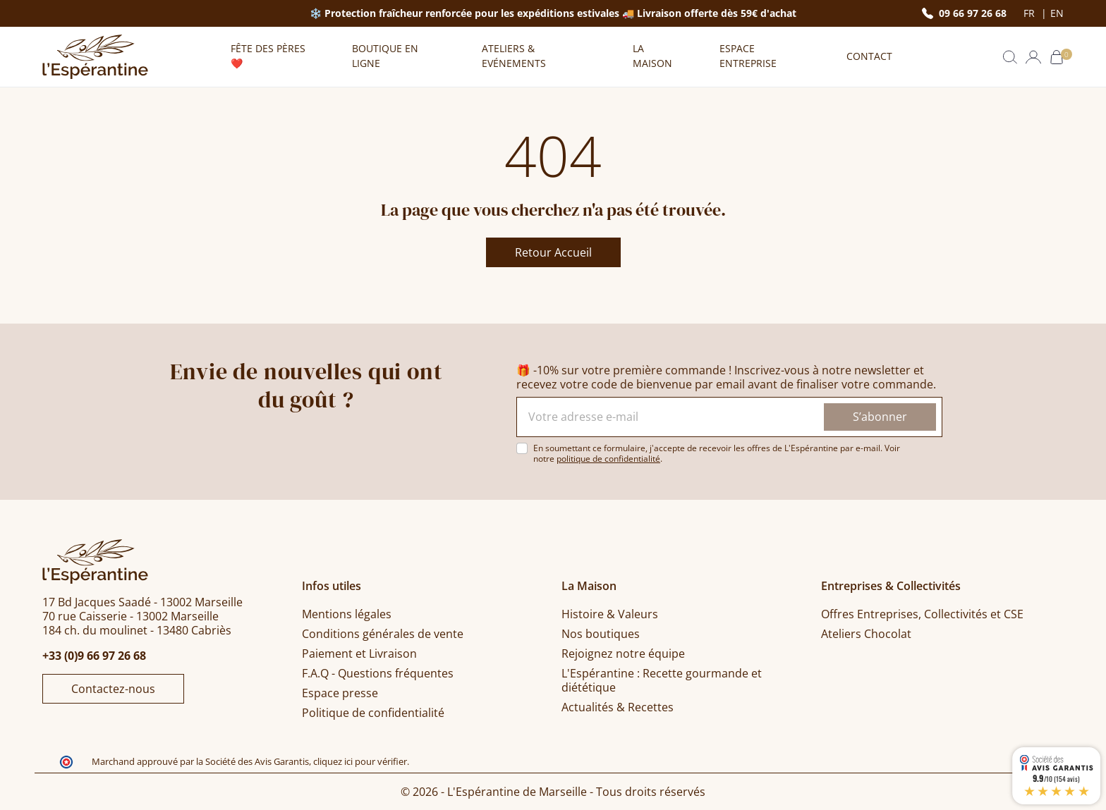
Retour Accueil (553, 252)
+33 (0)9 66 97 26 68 (94, 655)
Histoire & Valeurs (609, 614)
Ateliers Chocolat (866, 634)
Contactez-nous (113, 689)
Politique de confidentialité (373, 712)
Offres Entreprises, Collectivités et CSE (922, 614)
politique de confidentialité (608, 459)
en (1057, 13)
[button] (1010, 57)
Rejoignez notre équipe (623, 653)
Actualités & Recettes (617, 707)
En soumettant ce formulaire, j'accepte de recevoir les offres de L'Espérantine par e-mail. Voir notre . (716, 453)
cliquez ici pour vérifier (360, 762)
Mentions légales (346, 614)
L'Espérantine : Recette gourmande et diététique (661, 680)
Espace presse (340, 693)
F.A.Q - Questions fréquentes (378, 673)
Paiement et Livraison (359, 653)
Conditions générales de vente (382, 634)
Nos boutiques (600, 634)
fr (1030, 13)
